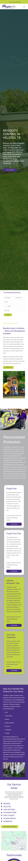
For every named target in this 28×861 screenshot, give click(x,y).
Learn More (14, 524)
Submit (8, 314)
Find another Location (9, 826)
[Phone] (14, 306)
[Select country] (5, 306)
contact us (8, 367)
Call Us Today (10, 170)
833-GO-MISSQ (15, 2)
